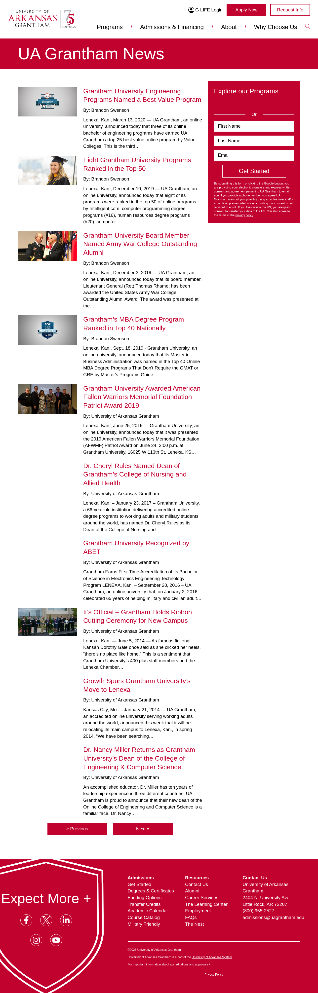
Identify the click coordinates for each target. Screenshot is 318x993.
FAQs (191, 917)
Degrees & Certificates (151, 890)
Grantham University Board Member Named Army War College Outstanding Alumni (140, 244)
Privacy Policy (213, 974)
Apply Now (246, 9)
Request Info (290, 9)
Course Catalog (144, 917)
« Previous (77, 828)
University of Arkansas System (212, 957)
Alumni (192, 890)
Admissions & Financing (172, 27)
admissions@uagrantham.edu (271, 917)
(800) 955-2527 (259, 910)
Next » (143, 828)
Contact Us (196, 884)
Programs (110, 27)
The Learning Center (206, 904)
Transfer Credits (144, 904)
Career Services (201, 897)
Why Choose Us (275, 27)
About (229, 27)
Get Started (139, 884)
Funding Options (145, 897)
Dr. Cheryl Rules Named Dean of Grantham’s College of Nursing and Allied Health (135, 474)
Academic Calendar (148, 910)
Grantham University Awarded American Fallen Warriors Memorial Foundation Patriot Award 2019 (141, 397)
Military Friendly (144, 924)
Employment (198, 910)
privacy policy (244, 215)
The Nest (194, 924)
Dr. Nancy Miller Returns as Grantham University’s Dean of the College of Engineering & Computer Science (139, 758)
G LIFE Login (205, 10)
